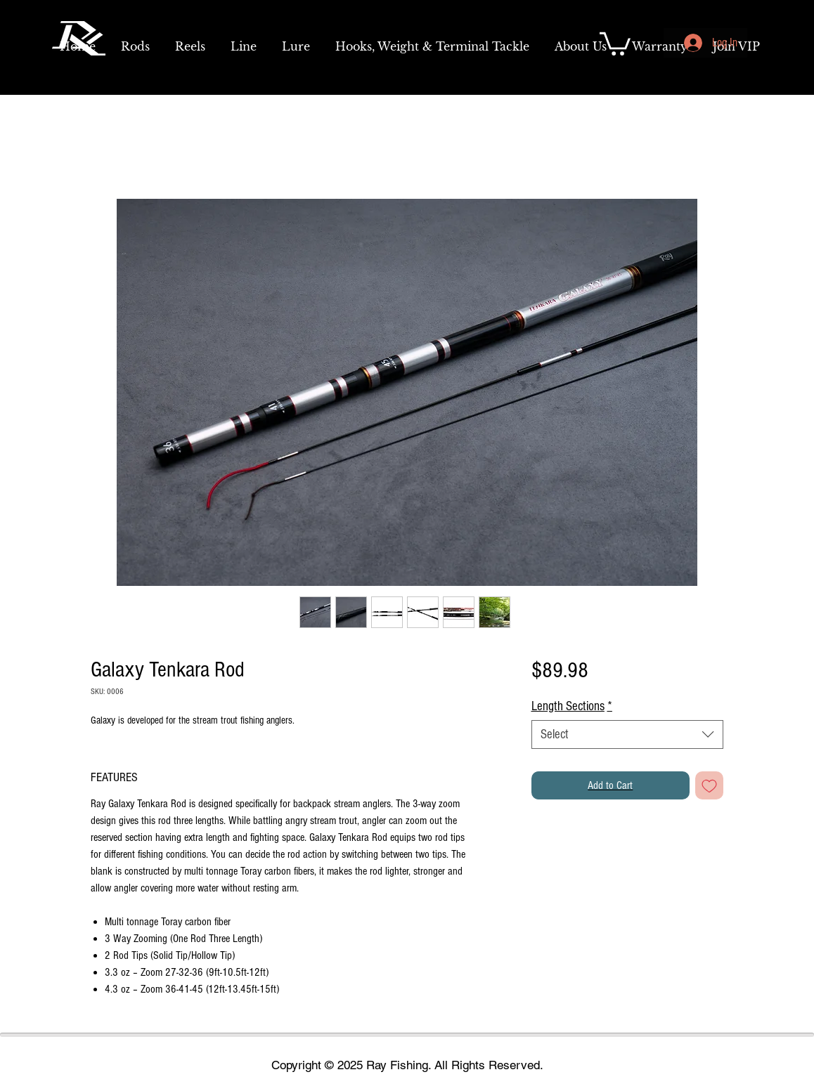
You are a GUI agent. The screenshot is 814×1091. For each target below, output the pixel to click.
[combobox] (627, 734)
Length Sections (571, 706)
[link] (615, 42)
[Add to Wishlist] (709, 785)
